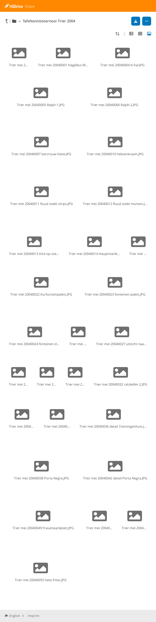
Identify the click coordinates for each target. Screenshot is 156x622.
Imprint (33, 615)
